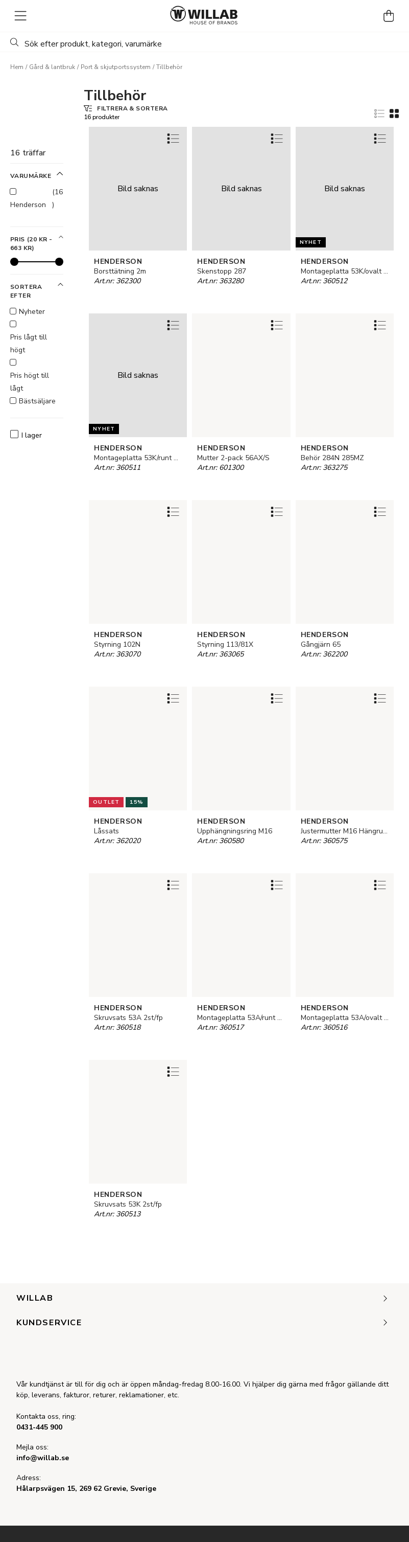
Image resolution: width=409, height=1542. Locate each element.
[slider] (14, 262)
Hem (16, 67)
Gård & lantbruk (52, 67)
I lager (26, 435)
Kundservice (202, 1323)
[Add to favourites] (173, 138)
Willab (202, 1299)
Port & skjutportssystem (116, 67)
